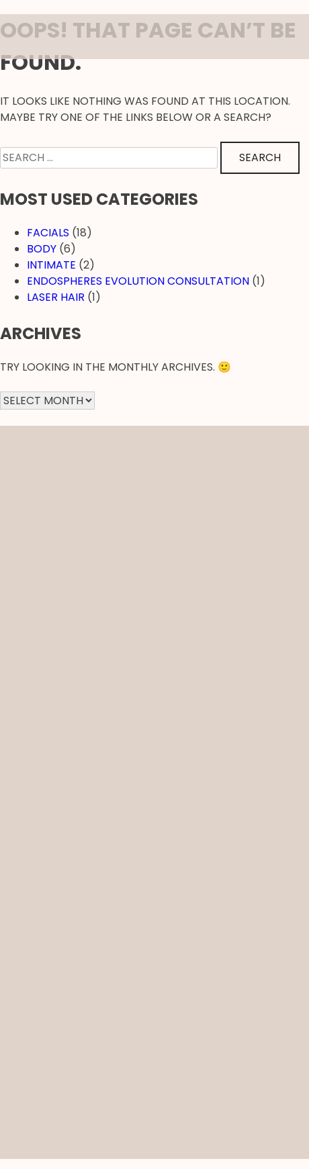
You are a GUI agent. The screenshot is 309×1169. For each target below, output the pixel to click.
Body (41, 248)
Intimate (51, 265)
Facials (48, 232)
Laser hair (56, 297)
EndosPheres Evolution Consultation (138, 281)
